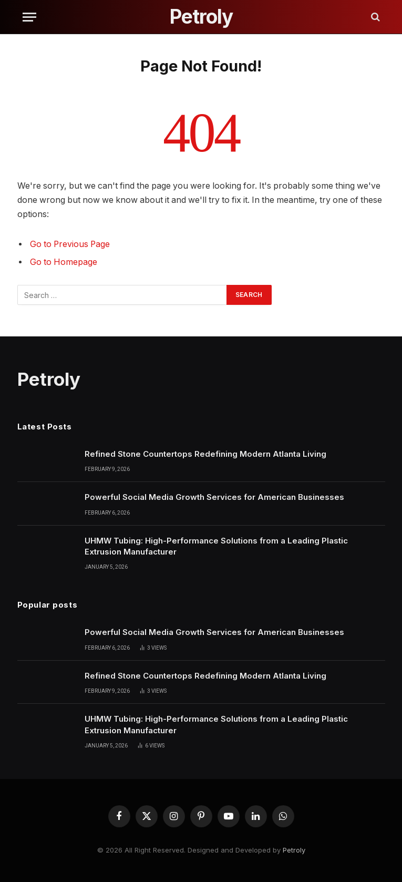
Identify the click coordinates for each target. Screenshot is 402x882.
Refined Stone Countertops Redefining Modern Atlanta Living (205, 454)
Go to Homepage (63, 262)
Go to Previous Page (70, 244)
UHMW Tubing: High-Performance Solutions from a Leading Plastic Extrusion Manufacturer (216, 546)
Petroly (294, 850)
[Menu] (29, 17)
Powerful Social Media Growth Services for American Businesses (214, 497)
